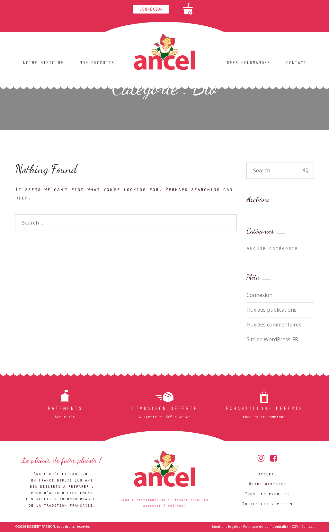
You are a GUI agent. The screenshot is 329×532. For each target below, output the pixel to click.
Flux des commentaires (273, 324)
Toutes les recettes (267, 504)
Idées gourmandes (247, 63)
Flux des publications (271, 309)
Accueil (267, 474)
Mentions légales (226, 527)
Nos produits (96, 63)
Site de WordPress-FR (272, 339)
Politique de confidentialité (266, 527)
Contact (296, 63)
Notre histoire (43, 63)
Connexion (151, 10)
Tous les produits (267, 494)
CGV (295, 527)
